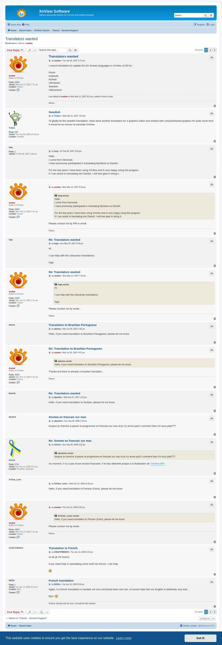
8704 (17, 464)
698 (16, 132)
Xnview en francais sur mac (67, 417)
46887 (17, 82)
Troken (12, 128)
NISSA (12, 580)
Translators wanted (21, 39)
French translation (61, 580)
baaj (11, 147)
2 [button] (210, 50)
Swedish (54, 112)
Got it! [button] (201, 638)
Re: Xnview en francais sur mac (70, 440)
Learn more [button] (124, 638)
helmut (21, 43)
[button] (215, 50)
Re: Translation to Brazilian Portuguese (75, 348)
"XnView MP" (157, 463)
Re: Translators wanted (64, 239)
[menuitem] (25, 24)
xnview (29, 43)
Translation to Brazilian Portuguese (73, 325)
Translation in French (63, 548)
